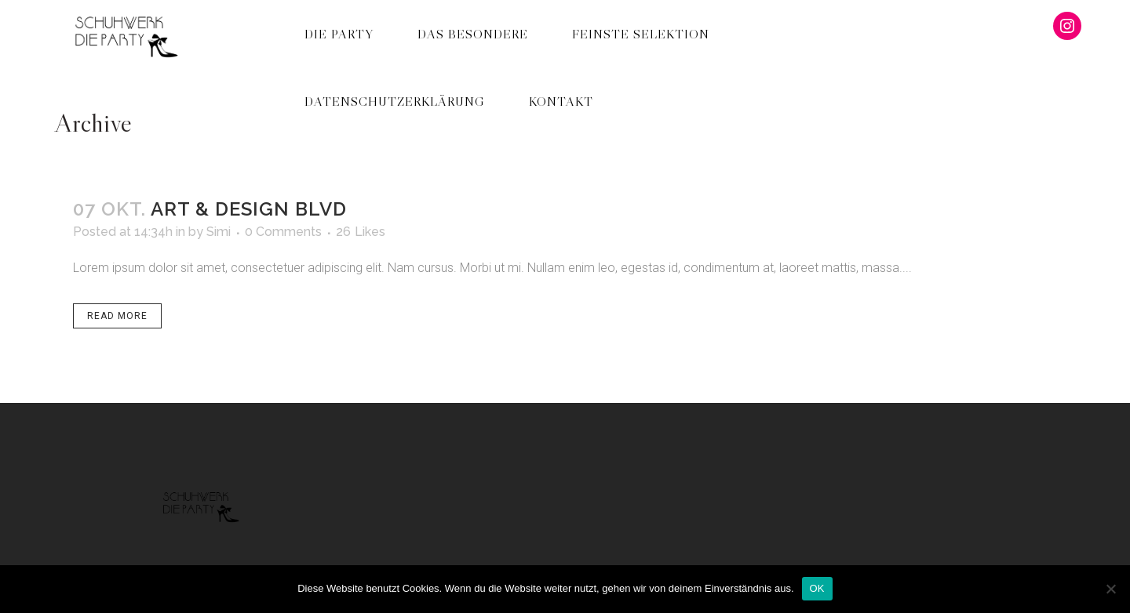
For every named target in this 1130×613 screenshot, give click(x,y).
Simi (218, 231)
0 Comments (283, 231)
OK (817, 588)
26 (360, 232)
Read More (117, 315)
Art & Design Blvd (249, 209)
